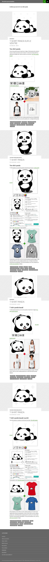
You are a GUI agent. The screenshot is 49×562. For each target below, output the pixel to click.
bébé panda (24, 121)
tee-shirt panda (30, 124)
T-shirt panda (17, 159)
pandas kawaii (25, 269)
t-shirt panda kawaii (21, 124)
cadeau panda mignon (21, 375)
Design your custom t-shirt (35, 560)
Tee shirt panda (16, 227)
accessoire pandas (14, 266)
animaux (25, 266)
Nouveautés (4, 545)
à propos (3, 536)
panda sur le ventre (14, 523)
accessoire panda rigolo (15, 121)
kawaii (22, 268)
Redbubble (12, 38)
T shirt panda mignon (14, 85)
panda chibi (33, 375)
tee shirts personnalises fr (16, 157)
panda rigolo (24, 123)
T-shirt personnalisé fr (18, 560)
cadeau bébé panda (31, 121)
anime (30, 266)
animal (21, 266)
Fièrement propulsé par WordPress (8, 560)
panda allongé (14, 522)
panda (12, 123)
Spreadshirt (4, 552)
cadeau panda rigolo (15, 268)
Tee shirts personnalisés (8, 1)
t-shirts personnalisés (14, 263)
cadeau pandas (26, 520)
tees (18, 45)
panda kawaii (17, 123)
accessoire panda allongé (16, 520)
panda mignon (20, 377)
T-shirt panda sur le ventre (20, 42)
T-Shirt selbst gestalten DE (26, 560)
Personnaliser (4, 547)
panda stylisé (27, 377)
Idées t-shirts (4, 541)
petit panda (13, 124)
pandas (19, 269)
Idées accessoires (5, 538)
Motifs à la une (5, 543)
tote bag (12, 126)
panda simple (31, 123)
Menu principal (47, 1)
